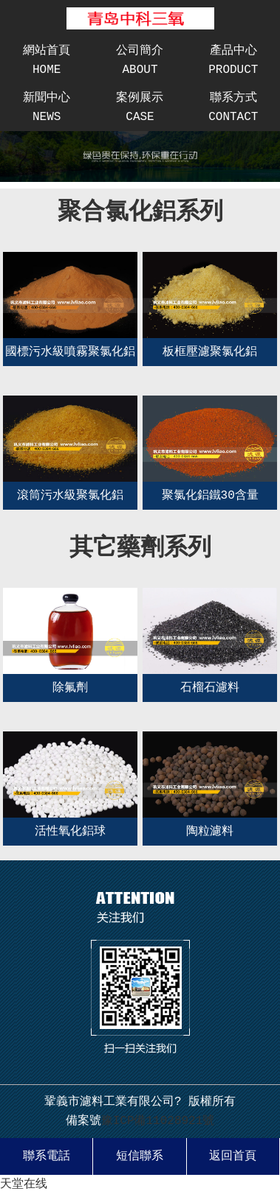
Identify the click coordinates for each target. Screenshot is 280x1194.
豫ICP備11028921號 (158, 1121)
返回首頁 (232, 1156)
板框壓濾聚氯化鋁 (210, 352)
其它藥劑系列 (140, 548)
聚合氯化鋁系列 (140, 212)
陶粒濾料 (209, 831)
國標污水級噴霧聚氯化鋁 (70, 352)
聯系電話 (46, 1156)
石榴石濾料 (209, 688)
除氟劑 (70, 688)
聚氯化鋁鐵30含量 (210, 495)
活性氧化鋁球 (70, 831)
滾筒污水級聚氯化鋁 (70, 495)
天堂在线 (23, 1184)
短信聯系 (139, 1156)
